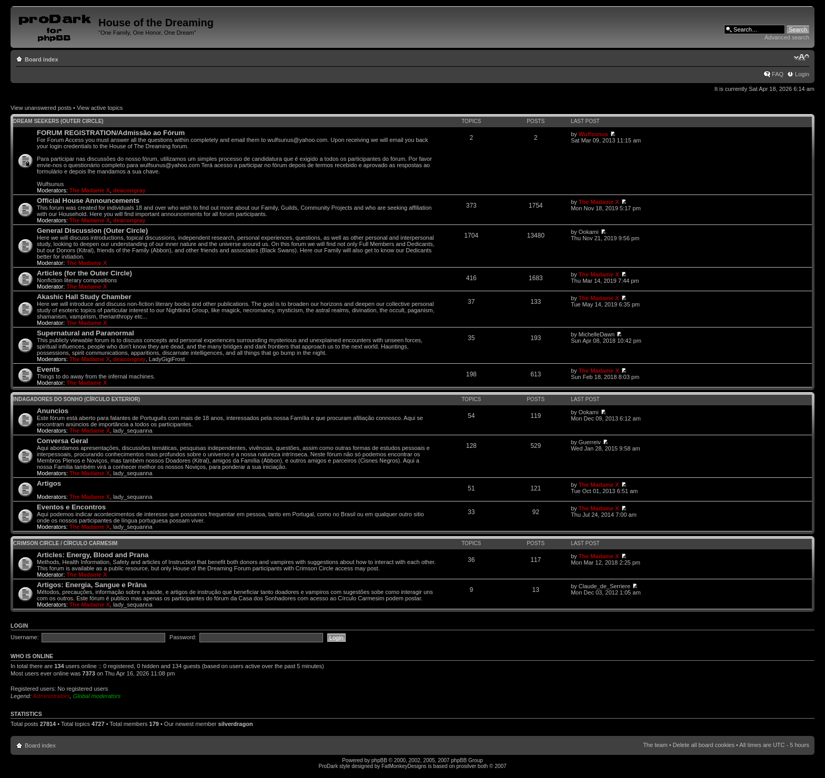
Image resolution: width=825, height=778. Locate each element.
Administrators (51, 696)
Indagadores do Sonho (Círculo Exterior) (76, 399)
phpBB (379, 760)
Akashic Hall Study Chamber (84, 297)
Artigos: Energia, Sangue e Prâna (92, 585)
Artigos (49, 483)
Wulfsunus (593, 134)
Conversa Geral (62, 441)
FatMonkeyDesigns (404, 766)
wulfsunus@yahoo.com (297, 140)
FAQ (777, 74)
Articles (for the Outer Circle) (84, 273)
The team (655, 745)
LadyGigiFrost (167, 359)
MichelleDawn (597, 334)
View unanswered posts (41, 108)
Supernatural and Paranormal (85, 333)
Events (48, 369)
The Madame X (89, 190)
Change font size (801, 57)
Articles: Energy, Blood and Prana (92, 555)
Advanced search (786, 37)
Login (802, 74)
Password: (182, 637)
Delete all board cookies (704, 745)
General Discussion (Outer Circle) (92, 230)
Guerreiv (590, 442)
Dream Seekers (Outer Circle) (58, 121)
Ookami (589, 232)
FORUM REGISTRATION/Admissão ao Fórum (111, 133)
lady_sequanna (133, 430)
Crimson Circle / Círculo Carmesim (65, 543)
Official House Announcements (88, 200)
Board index (41, 59)
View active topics (100, 108)
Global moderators (97, 696)
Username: (25, 637)
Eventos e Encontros (71, 507)
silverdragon (235, 724)
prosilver (466, 766)
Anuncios (52, 411)
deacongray (129, 190)
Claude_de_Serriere (604, 586)
